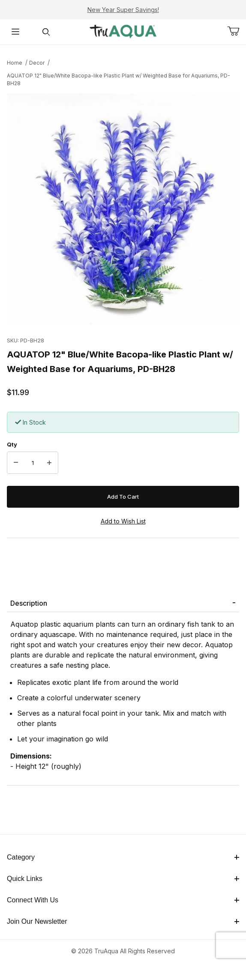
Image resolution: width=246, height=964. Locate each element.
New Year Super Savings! (123, 9)
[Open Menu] (15, 32)
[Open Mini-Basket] (236, 31)
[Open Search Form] (46, 32)
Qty (12, 444)
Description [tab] (28, 603)
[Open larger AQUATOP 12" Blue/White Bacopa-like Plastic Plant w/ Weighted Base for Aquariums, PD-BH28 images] (123, 209)
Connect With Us (123, 900)
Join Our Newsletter (123, 921)
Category (123, 857)
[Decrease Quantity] (15, 462)
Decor (37, 63)
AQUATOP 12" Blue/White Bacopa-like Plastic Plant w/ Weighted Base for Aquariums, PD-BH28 (118, 79)
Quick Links (123, 878)
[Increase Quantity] (49, 462)
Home (14, 63)
